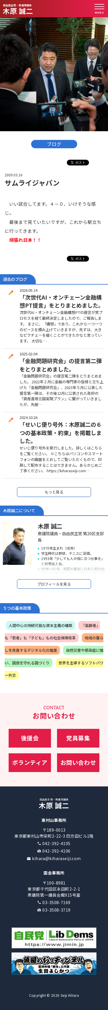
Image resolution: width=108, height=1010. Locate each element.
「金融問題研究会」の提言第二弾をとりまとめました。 (61, 365)
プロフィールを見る (54, 584)
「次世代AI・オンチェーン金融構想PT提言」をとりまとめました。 (62, 301)
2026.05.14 (28, 290)
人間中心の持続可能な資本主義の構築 (40, 625)
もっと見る (54, 492)
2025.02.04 (28, 354)
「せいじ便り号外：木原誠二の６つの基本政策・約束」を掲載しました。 (61, 432)
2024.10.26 (28, 417)
